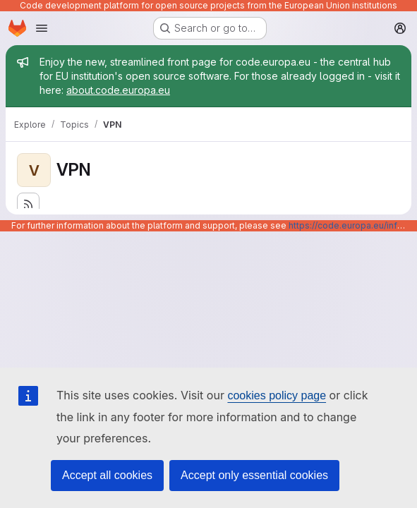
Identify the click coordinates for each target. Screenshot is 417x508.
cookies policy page (276, 395)
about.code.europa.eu (118, 90)
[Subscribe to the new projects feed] (28, 204)
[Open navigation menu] (41, 28)
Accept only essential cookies (254, 475)
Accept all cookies (107, 475)
